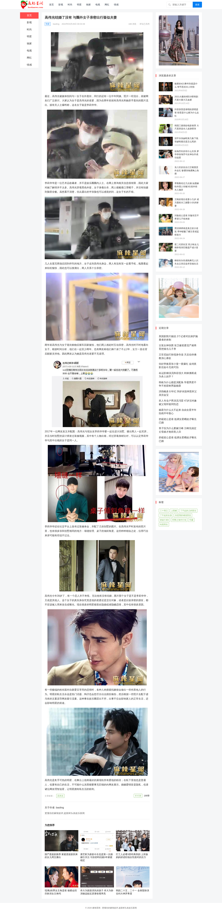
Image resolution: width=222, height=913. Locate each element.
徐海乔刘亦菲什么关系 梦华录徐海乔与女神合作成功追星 (187, 154)
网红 (107, 4)
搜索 (197, 4)
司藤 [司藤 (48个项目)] (191, 520)
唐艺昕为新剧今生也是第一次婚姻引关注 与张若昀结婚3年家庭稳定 (96, 857)
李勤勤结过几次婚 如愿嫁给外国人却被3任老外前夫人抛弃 (187, 186)
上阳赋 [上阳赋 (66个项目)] (174, 510)
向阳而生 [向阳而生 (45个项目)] (164, 524)
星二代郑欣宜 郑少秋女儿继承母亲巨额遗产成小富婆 (187, 247)
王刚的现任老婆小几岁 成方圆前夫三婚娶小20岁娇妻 (187, 202)
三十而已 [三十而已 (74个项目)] (164, 510)
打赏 (139, 796)
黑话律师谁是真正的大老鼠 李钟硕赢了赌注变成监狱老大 (187, 231)
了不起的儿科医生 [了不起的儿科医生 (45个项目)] (188, 510)
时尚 (70, 4)
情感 (116, 4)
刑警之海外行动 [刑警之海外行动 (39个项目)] (179, 520)
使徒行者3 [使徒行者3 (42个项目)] (164, 520)
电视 (97, 4)
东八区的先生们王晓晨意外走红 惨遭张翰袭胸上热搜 (187, 170)
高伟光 (60, 796)
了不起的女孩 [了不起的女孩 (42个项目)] (166, 515)
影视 (60, 4)
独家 (88, 4)
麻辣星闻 (96, 908)
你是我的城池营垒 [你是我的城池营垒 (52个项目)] (183, 515)
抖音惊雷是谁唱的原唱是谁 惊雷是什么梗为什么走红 (187, 112)
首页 (51, 4)
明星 (79, 4)
